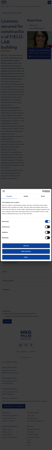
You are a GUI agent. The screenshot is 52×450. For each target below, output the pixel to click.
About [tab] (43, 196)
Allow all (26, 245)
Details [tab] (26, 196)
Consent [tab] (9, 196)
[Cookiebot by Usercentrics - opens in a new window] (42, 191)
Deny (26, 257)
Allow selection (26, 251)
